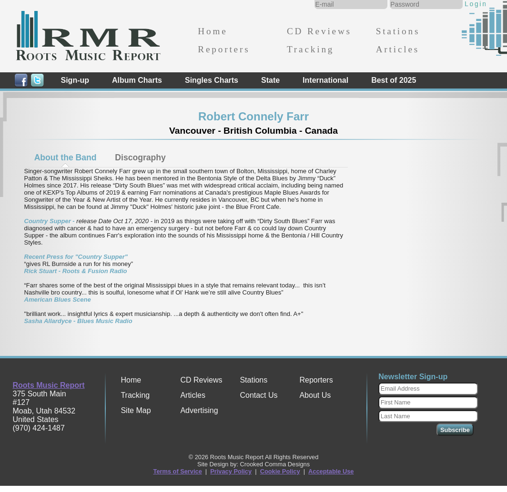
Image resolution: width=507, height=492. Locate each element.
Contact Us (258, 395)
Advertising (199, 410)
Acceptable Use (331, 471)
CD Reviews (319, 31)
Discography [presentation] (140, 157)
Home (212, 31)
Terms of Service (177, 471)
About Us (315, 395)
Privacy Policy (231, 471)
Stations (398, 31)
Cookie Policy (280, 471)
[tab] (65, 157)
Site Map (136, 410)
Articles (397, 49)
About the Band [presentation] (65, 157)
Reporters (224, 49)
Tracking (310, 49)
